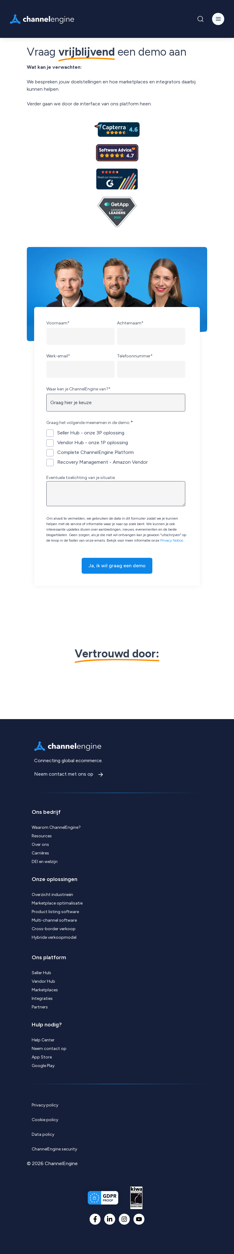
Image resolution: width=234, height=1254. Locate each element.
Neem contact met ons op (64, 774)
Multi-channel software (54, 920)
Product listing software (55, 911)
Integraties (42, 998)
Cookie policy (45, 1119)
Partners (40, 1007)
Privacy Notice (171, 540)
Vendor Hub (43, 981)
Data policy (43, 1134)
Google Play (43, 1065)
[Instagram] (124, 1219)
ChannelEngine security (54, 1149)
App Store (42, 1057)
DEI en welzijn (45, 861)
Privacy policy (45, 1105)
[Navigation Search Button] (200, 19)
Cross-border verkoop (54, 928)
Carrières (40, 853)
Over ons (40, 844)
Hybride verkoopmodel (54, 937)
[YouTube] (138, 1219)
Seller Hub (41, 972)
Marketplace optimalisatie (57, 903)
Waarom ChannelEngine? (56, 827)
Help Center (43, 1040)
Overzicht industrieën (52, 894)
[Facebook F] (95, 1219)
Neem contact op (49, 1048)
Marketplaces (45, 990)
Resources (42, 836)
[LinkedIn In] (109, 1219)
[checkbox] (115, 447)
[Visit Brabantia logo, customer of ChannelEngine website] (193, 686)
